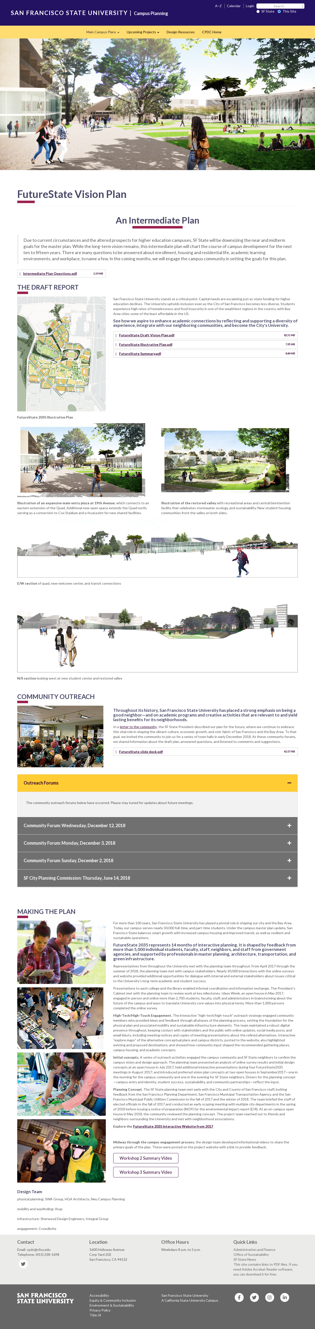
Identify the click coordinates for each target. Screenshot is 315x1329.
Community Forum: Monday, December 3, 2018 (157, 843)
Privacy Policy (100, 1310)
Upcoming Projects (145, 33)
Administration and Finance (254, 1249)
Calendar (234, 6)
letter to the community (138, 727)
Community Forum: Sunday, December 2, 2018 (157, 860)
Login (250, 6)
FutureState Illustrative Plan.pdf (146, 344)
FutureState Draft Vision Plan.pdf (146, 335)
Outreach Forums (157, 783)
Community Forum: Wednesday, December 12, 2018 (157, 825)
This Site (287, 11)
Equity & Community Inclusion (113, 1300)
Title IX (95, 1315)
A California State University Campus (189, 1300)
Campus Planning (151, 13)
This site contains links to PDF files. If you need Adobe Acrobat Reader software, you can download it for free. (265, 1269)
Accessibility (99, 1295)
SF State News (245, 1259)
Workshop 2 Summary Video (146, 1158)
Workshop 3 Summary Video (146, 1172)
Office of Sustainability (251, 1254)
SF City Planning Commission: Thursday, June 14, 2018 (157, 878)
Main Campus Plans (104, 33)
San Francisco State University (184, 1295)
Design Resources (181, 32)
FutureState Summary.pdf (140, 353)
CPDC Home (211, 32)
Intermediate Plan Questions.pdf (50, 273)
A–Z (218, 6)
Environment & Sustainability (112, 1305)
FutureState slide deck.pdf (141, 752)
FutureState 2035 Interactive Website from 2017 (173, 1126)
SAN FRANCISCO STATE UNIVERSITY (69, 12)
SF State (265, 11)
